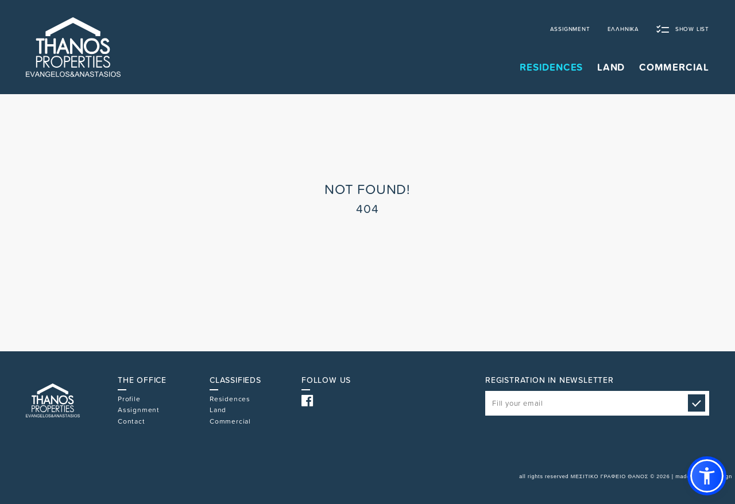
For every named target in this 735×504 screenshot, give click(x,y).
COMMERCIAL (674, 67)
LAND (611, 67)
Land (218, 410)
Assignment (139, 410)
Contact (131, 421)
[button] (707, 476)
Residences (230, 399)
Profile (129, 399)
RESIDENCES (551, 67)
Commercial (230, 421)
